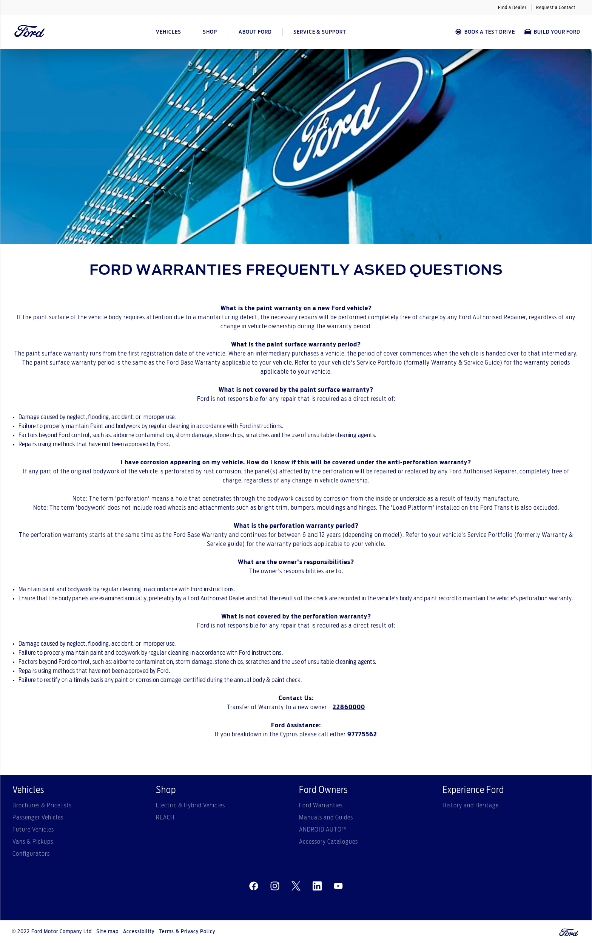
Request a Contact (555, 7)
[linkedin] (317, 886)
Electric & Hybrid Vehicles (190, 805)
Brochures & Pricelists (42, 805)
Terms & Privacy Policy (187, 931)
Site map (107, 931)
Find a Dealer (512, 7)
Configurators (31, 854)
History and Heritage (470, 805)
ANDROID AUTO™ (323, 830)
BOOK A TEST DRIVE (485, 32)
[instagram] (274, 886)
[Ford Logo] (29, 32)
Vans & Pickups (32, 842)
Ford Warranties (321, 805)
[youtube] (338, 886)
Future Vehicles (33, 830)
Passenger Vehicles (37, 818)
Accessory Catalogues (328, 842)
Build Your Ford (552, 32)
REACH (165, 818)
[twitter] (296, 886)
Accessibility (138, 931)
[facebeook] (253, 886)
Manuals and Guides (326, 818)
